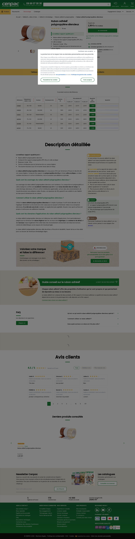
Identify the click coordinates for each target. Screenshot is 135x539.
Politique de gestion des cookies (81, 75)
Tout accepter (87, 80)
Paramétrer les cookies (50, 80)
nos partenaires (61, 75)
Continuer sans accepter (85, 51)
